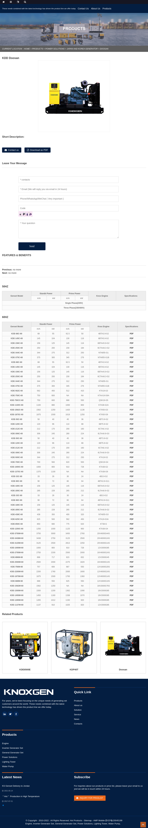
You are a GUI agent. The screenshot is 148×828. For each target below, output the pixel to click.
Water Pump (8, 766)
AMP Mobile (99, 820)
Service (77, 714)
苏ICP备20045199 (113, 820)
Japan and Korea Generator (82, 49)
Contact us (13, 150)
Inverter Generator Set (12, 748)
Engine (5, 743)
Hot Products (76, 820)
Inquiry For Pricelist (91, 798)
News (76, 719)
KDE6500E (25, 669)
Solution (78, 710)
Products (107, 8)
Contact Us (83, 8)
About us (78, 705)
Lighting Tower (9, 762)
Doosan (104, 49)
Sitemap (88, 820)
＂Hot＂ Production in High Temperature (20, 796)
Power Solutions (55, 49)
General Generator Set (12, 752)
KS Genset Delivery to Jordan (16, 786)
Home (27, 49)
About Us (95, 8)
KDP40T (74, 669)
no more (17, 269)
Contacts (78, 724)
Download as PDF (39, 150)
